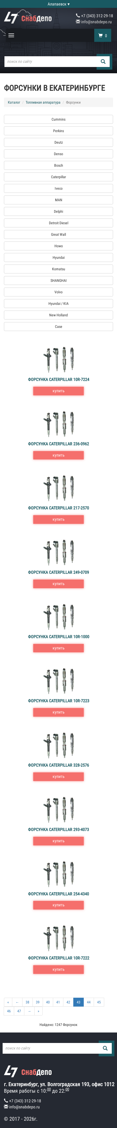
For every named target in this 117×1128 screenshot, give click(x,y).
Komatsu (58, 269)
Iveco (59, 188)
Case (58, 326)
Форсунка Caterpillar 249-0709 (58, 572)
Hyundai (59, 257)
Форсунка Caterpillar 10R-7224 (58, 379)
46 (9, 1011)
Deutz (58, 142)
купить (59, 390)
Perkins (58, 131)
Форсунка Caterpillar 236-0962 (58, 443)
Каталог (14, 102)
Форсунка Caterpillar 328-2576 (58, 765)
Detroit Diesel (58, 223)
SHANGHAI (59, 280)
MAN (58, 200)
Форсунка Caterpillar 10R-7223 (58, 700)
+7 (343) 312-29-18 (94, 15)
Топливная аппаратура (43, 102)
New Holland (58, 315)
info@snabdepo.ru (94, 21)
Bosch (58, 165)
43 (78, 1002)
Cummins (58, 119)
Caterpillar (58, 177)
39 (38, 1002)
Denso (58, 154)
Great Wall (58, 234)
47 (19, 1011)
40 (48, 1002)
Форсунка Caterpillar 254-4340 (58, 893)
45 (99, 1002)
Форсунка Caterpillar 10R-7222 (58, 958)
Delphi (58, 211)
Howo (58, 246)
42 (68, 1002)
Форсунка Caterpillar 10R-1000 (58, 636)
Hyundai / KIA (58, 303)
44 (89, 1002)
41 (58, 1002)
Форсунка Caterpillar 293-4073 (58, 829)
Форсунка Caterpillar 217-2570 (58, 508)
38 (27, 1002)
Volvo (58, 292)
